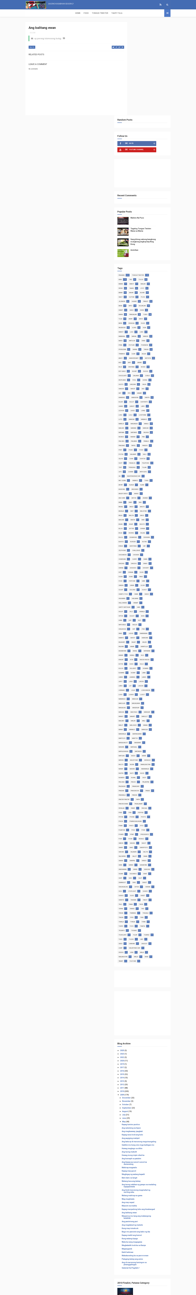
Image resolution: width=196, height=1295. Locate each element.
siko (152, 793)
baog (132, 426)
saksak (132, 767)
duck (153, 479)
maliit (132, 636)
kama (143, 553)
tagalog (133, 374)
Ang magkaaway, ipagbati (143, 1051)
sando (155, 776)
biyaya (132, 439)
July (135, 1034)
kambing (153, 304)
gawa (143, 492)
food (132, 487)
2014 (133, 997)
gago (143, 216)
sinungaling (145, 802)
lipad (142, 321)
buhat (156, 278)
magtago (133, 623)
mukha (145, 343)
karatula (155, 553)
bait (154, 417)
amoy (132, 265)
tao (141, 186)
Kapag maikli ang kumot (143, 1157)
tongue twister (149, 182)
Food (38, 13)
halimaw (146, 505)
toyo (132, 846)
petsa (132, 732)
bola (142, 439)
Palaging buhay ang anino (143, 1181)
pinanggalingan (147, 736)
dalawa (133, 286)
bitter (154, 435)
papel (132, 356)
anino (132, 404)
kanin (132, 221)
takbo (143, 195)
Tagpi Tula (68, 13)
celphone (142, 457)
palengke (133, 701)
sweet (142, 815)
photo (154, 732)
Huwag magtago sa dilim (143, 1070)
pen (141, 728)
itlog (154, 203)
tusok (154, 854)
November (137, 1021)
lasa (131, 592)
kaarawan (155, 540)
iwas (131, 540)
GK (156, 382)
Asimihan (146, 157)
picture (143, 251)
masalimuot (134, 653)
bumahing (155, 444)
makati (143, 627)
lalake (145, 208)
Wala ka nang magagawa (143, 1164)
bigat (152, 431)
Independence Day (136, 387)
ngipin (158, 684)
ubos (141, 859)
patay (132, 195)
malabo (133, 632)
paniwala (144, 710)
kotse (148, 570)
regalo (152, 754)
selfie (155, 365)
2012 (133, 1004)
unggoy (133, 863)
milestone (145, 671)
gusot (155, 496)
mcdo (144, 666)
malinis (157, 334)
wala (142, 872)
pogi (144, 745)
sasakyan (154, 780)
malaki (154, 190)
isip (145, 535)
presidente (156, 749)
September (138, 1027)
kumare (157, 579)
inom (153, 216)
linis (152, 238)
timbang (133, 832)
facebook (133, 234)
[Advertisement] (143, 899)
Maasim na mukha (140, 1127)
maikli (145, 334)
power (132, 749)
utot (154, 195)
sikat (132, 793)
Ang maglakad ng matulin (143, 1147)
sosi (153, 806)
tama (132, 824)
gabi (154, 487)
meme (155, 666)
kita (152, 566)
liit (131, 597)
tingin (157, 832)
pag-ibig (153, 348)
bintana (153, 273)
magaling (148, 614)
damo (156, 470)
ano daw (144, 404)
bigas (141, 431)
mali (155, 632)
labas (153, 583)
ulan (144, 260)
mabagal (133, 243)
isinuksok (133, 535)
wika (142, 876)
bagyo (132, 417)
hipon (132, 522)
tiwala (152, 837)
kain (131, 186)
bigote (132, 435)
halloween (134, 509)
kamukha (133, 308)
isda (155, 234)
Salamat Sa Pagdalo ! (142, 1190)
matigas (133, 666)
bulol (143, 444)
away (142, 225)
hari (149, 514)
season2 (133, 789)
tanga (157, 256)
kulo (142, 575)
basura (143, 426)
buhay (153, 199)
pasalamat (150, 719)
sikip (142, 793)
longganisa (144, 601)
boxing (153, 439)
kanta (145, 308)
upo (155, 378)
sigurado (157, 789)
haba (147, 500)
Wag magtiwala (139, 1121)
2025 (133, 970)
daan (156, 465)
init (151, 299)
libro (153, 592)
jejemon (133, 208)
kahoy (144, 544)
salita (156, 767)
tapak (153, 824)
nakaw (132, 348)
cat (131, 457)
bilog (143, 435)
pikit (154, 356)
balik (145, 422)
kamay (141, 304)
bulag (132, 444)
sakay (132, 763)
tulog (152, 186)
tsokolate (146, 850)
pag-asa (154, 693)
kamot (132, 238)
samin (132, 776)
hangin (155, 295)
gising (142, 291)
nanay (148, 680)
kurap (132, 583)
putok (153, 361)
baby (153, 409)
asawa (132, 409)
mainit (132, 627)
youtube (133, 881)
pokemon (155, 251)
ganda (132, 492)
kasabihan (134, 557)
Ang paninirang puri (141, 1143)
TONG (144, 391)
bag (131, 413)
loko (153, 321)
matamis (133, 343)
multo (145, 675)
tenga (153, 828)
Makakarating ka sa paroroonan (146, 1177)
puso (142, 361)
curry (146, 465)
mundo (157, 343)
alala (155, 260)
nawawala (145, 684)
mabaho (145, 330)
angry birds (147, 400)
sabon (132, 758)
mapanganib (148, 645)
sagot (155, 758)
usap (144, 863)
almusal (154, 396)
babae (132, 190)
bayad (132, 273)
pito (153, 741)
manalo (143, 640)
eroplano (156, 286)
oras (154, 247)
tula (131, 225)
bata (131, 230)
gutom (143, 203)
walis (132, 876)
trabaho (133, 260)
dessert (157, 474)
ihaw (131, 527)
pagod (132, 697)
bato (142, 212)
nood (142, 688)
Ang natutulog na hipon (142, 1048)
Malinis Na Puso (148, 124)
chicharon (134, 461)
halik (144, 295)
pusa (142, 754)
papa (149, 715)
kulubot (133, 579)
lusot (143, 605)
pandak (132, 706)
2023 (133, 973)
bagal (141, 413)
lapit (155, 588)
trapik (142, 846)
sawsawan (134, 784)
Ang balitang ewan (140, 1134)
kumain (145, 579)
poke (154, 745)
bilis (142, 273)
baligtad (133, 422)
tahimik (133, 819)
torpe (154, 841)
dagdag (133, 470)
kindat (142, 566)
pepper (152, 728)
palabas (133, 352)
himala (153, 518)
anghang (133, 400)
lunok (132, 605)
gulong (144, 496)
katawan (133, 562)
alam (143, 396)
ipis (131, 304)
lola (131, 601)
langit (132, 317)
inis (142, 299)
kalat (145, 549)
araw (132, 199)
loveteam (143, 326)
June (135, 1038)
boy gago (144, 278)
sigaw (145, 789)
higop (132, 518)
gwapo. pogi (134, 500)
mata (132, 247)
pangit (157, 208)
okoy (143, 693)
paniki (132, 710)
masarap (149, 653)
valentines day (135, 867)
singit (132, 802)
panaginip (147, 701)
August (136, 1031)
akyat (154, 391)
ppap (143, 749)
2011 (133, 1008)
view (131, 872)
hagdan (133, 295)
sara (131, 780)
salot (146, 771)
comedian (133, 465)
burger (157, 448)
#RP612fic (144, 382)
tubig (156, 221)
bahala (143, 417)
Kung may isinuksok (141, 1150)
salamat (133, 365)
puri (131, 754)
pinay (132, 741)
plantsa (133, 745)
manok (156, 243)
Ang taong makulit (140, 1073)
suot (154, 369)
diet (131, 479)
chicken (147, 461)
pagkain (133, 182)
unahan (153, 859)
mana (132, 640)
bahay (142, 199)
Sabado (132, 391)
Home (29, 13)
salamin (145, 767)
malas (144, 632)
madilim (133, 610)
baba (143, 409)
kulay (156, 308)
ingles (146, 531)
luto (155, 326)
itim (154, 535)
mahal (145, 243)
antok (156, 404)
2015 (133, 994)
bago (152, 413)
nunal (132, 693)
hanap (147, 509)
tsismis (132, 850)
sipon (132, 806)
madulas (145, 610)
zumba (132, 382)
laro (143, 317)
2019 (133, 984)
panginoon (146, 706)
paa (142, 348)
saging (143, 758)
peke (131, 728)
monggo (133, 675)
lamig (144, 588)
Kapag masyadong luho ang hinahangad (149, 1131)
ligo (142, 238)
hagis (158, 500)
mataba (157, 339)
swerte (154, 815)
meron (132, 671)
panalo (145, 352)
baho (152, 225)
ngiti (132, 688)
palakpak (144, 697)
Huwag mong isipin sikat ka (144, 1077)
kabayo (132, 544)
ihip (141, 527)
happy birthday (136, 514)
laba (142, 583)
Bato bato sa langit (140, 1099)
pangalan (144, 221)
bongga (143, 230)
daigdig (145, 470)
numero (154, 688)
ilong (145, 234)
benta (154, 426)
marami (132, 339)
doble (144, 286)
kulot (132, 313)
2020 (133, 980)
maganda (133, 334)
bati (153, 269)
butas (132, 452)
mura (156, 675)
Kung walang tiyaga (141, 1160)
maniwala (133, 645)
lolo (131, 326)
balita (32, 47)
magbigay (133, 618)
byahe (143, 452)
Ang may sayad (139, 1124)
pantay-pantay (135, 715)
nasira (132, 684)
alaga (132, 396)
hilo (142, 518)
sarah (142, 780)
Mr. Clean (153, 387)
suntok (143, 369)
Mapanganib (138, 1170)
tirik (142, 837)
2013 (133, 1001)
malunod (144, 636)
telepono (146, 374)
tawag (132, 828)
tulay (158, 850)
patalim (133, 723)
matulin (143, 247)
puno (132, 361)
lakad (157, 313)
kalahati (133, 549)
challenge (156, 457)
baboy (143, 190)
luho (157, 601)
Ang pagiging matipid (142, 1058)
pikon (132, 736)
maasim (132, 330)
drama (142, 479)
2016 (133, 991)
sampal (143, 776)
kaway (145, 562)
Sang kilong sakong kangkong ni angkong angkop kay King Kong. (151, 148)
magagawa (134, 614)
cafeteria (155, 452)
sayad (146, 784)
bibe (131, 431)
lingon (141, 597)
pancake (157, 352)
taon (142, 824)
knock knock (135, 570)
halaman (133, 505)
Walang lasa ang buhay (142, 1103)
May (135, 1041)
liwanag (154, 597)
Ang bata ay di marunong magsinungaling (143, 1062)
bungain (133, 448)
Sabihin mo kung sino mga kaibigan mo (149, 1067)
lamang (133, 588)
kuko (132, 575)
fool (131, 291)
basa (131, 212)
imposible (133, 531)
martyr (146, 649)
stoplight (134, 811)
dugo (154, 230)
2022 (133, 977)
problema (133, 256)
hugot (143, 522)
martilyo (133, 649)
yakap (153, 876)
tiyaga (132, 841)
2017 (133, 987)
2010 (133, 1011)
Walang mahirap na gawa (143, 1117)
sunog (158, 811)
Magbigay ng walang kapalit (144, 1096)
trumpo (155, 846)
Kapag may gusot (140, 1093)
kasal (146, 557)
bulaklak (153, 212)
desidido (144, 474)
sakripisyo (155, 763)
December (137, 1017)
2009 (133, 1014)
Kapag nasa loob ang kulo (143, 1054)
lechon (154, 317)
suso (132, 815)
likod (132, 321)
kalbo (156, 549)
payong (155, 723)
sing (155, 798)
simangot (143, 798)
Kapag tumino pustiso (142, 1044)
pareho (143, 356)
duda (132, 483)
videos (150, 867)
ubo (131, 859)
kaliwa (132, 553)
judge (142, 540)
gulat (132, 496)
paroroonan (134, 719)
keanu (156, 562)
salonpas (133, 771)
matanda (149, 662)
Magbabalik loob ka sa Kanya (145, 1167)
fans (152, 483)
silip (131, 798)
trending (133, 378)
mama (156, 636)
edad (142, 483)
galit (132, 203)
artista (133, 269)
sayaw (146, 256)
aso (143, 269)
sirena (143, 806)
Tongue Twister (52, 13)
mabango (155, 605)
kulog (152, 575)
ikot (150, 527)
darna (132, 474)
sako (142, 763)
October (136, 1024)
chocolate (145, 282)
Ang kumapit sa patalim (142, 1080)
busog (132, 282)
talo (155, 819)
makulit (156, 627)
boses (132, 278)
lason (142, 592)
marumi (145, 339)
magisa (146, 618)
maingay (146, 623)
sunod (146, 811)
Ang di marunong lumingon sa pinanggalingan (145, 1185)
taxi (142, 828)
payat (144, 723)
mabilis (157, 330)
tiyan (143, 841)
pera (131, 251)
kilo (131, 566)
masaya (132, 658)
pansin (156, 710)
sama (156, 771)
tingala (145, 832)
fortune (143, 487)
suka (132, 369)
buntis (145, 448)
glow (154, 492)
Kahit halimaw (138, 1174)
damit (132, 216)
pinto (142, 741)
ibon (154, 522)
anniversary (145, 265)
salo (144, 365)
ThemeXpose (93, 1292)
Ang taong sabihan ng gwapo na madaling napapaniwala (146, 1107)
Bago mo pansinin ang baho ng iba (147, 1153)
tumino (132, 854)
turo (144, 854)
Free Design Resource (108, 1292)
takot (144, 819)
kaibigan (156, 544)
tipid (132, 837)
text (158, 374)
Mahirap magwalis (140, 1089)
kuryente (144, 313)
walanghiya (154, 872)
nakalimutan (135, 680)
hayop (132, 299)
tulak (145, 378)
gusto (153, 291)
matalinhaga (135, 662)
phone (143, 732)
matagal (145, 658)
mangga (156, 640)
